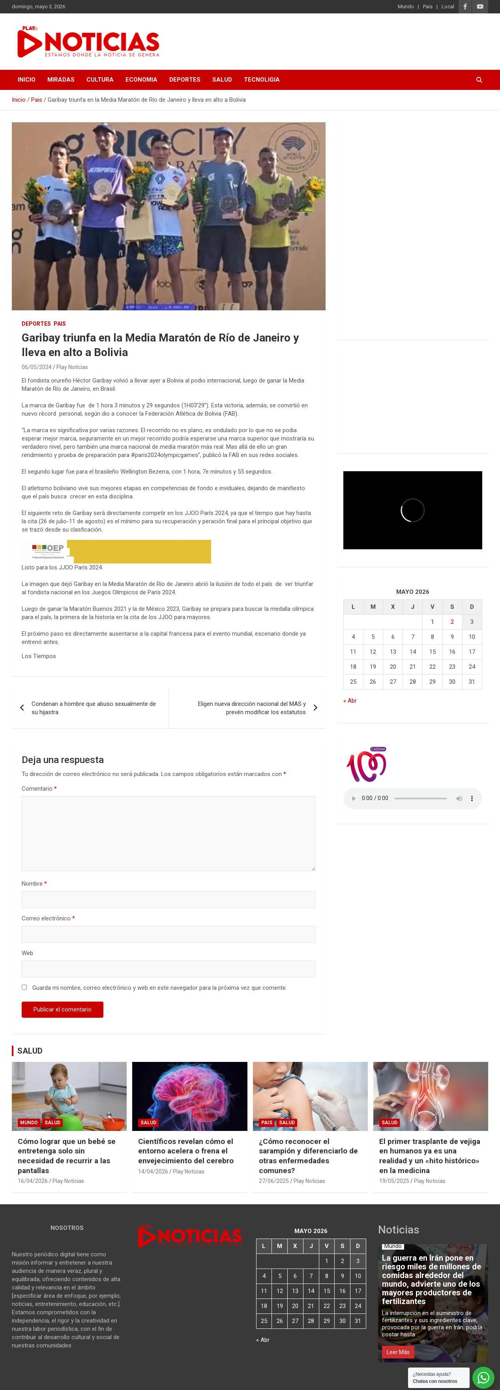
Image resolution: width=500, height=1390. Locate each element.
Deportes (36, 324)
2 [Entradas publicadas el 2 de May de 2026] (452, 621)
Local (448, 6)
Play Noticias (72, 367)
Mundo (406, 6)
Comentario (39, 788)
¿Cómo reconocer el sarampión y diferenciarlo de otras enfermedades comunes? (308, 1156)
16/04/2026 (33, 1181)
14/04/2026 (153, 1171)
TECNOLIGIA (262, 79)
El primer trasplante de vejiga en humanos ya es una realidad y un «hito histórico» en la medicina (429, 1156)
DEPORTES (184, 79)
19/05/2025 (394, 1181)
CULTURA (100, 79)
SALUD (222, 79)
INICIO (27, 79)
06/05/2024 (37, 367)
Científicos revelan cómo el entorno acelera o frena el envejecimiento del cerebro (186, 1151)
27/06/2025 (274, 1181)
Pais (428, 6)
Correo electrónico (48, 918)
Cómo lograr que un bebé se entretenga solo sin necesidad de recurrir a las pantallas (67, 1156)
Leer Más (398, 1352)
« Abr (350, 700)
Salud (52, 1122)
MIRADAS (61, 79)
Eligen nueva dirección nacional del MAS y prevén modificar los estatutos (252, 708)
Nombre (34, 883)
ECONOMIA (141, 79)
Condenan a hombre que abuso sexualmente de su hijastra (94, 708)
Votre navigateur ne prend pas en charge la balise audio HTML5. (412, 798)
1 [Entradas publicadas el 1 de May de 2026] (432, 621)
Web (27, 953)
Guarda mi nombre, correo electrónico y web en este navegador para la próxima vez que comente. (159, 987)
